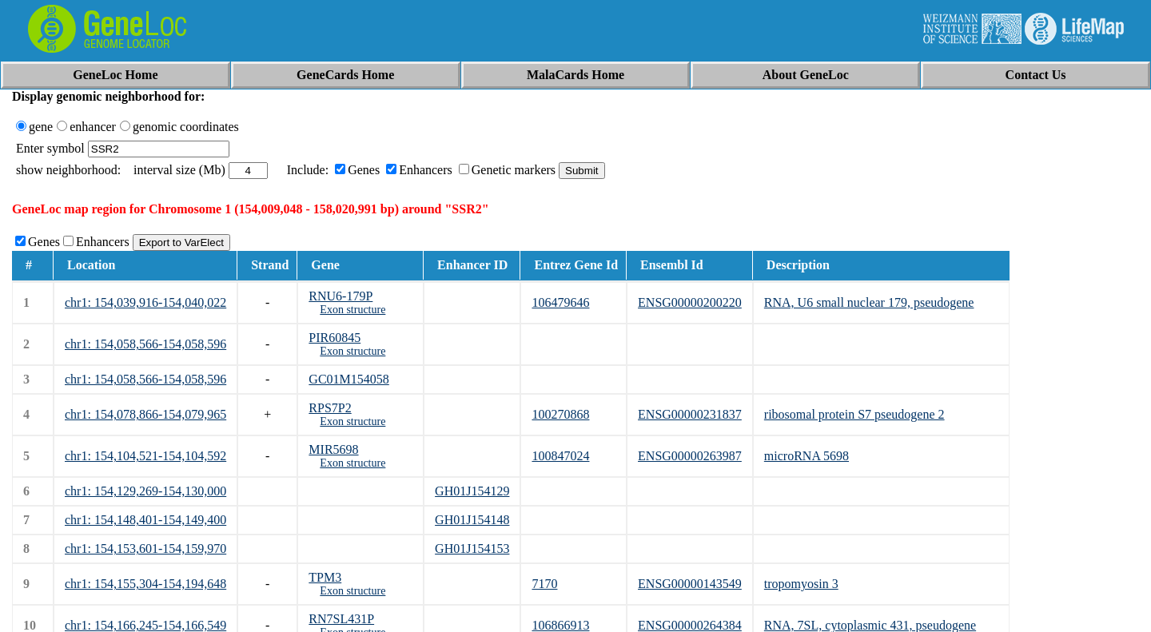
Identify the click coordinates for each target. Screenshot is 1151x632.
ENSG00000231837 (690, 414)
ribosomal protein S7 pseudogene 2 (854, 414)
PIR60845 (334, 337)
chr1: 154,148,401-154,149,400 (145, 520)
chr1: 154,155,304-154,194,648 (145, 583)
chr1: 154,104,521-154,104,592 (145, 456)
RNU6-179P (340, 296)
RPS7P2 (330, 408)
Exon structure (352, 310)
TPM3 (325, 577)
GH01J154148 (472, 520)
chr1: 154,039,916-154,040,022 (145, 302)
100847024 (560, 456)
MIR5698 (333, 449)
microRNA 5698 (806, 456)
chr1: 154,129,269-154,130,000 (145, 491)
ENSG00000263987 (690, 456)
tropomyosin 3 (801, 583)
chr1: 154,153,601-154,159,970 (145, 548)
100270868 (560, 414)
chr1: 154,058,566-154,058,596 (145, 344)
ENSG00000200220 (690, 302)
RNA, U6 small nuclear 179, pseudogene (869, 302)
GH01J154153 (472, 548)
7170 (544, 583)
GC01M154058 (348, 379)
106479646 (560, 302)
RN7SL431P (341, 619)
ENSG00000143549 (690, 583)
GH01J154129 (472, 491)
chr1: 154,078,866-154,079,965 (145, 414)
